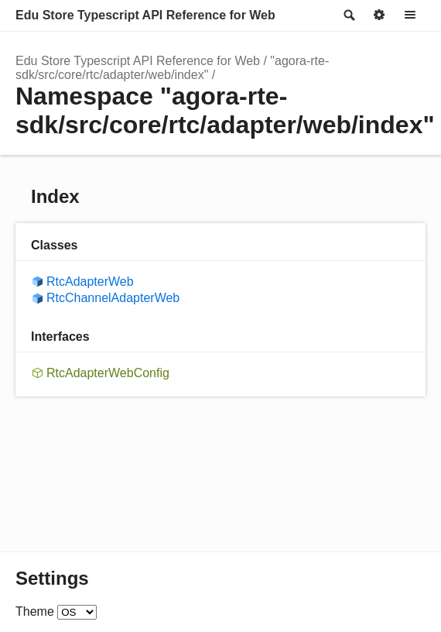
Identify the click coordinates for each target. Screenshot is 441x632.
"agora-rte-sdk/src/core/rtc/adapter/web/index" (172, 67)
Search (348, 15)
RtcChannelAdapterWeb (112, 297)
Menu (410, 15)
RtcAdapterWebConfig (107, 373)
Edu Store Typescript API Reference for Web (145, 15)
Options (379, 15)
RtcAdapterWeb (90, 281)
